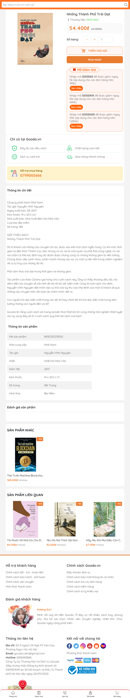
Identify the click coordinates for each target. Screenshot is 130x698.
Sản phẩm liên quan (25, 495)
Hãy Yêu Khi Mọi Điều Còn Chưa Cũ (104, 540)
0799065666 (30, 175)
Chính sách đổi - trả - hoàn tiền (25, 572)
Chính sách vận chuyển (20, 581)
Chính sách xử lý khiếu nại (82, 591)
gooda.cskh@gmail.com (29, 653)
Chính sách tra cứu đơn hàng (84, 581)
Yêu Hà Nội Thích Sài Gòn (62, 540)
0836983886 (24, 657)
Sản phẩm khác (20, 430)
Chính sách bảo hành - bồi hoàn (25, 577)
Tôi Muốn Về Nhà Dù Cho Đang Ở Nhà (25, 540)
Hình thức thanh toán (18, 586)
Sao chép (76, 88)
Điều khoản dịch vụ (78, 572)
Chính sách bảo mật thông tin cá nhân (90, 577)
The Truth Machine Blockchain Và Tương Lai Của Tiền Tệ (25, 475)
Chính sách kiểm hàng (80, 586)
